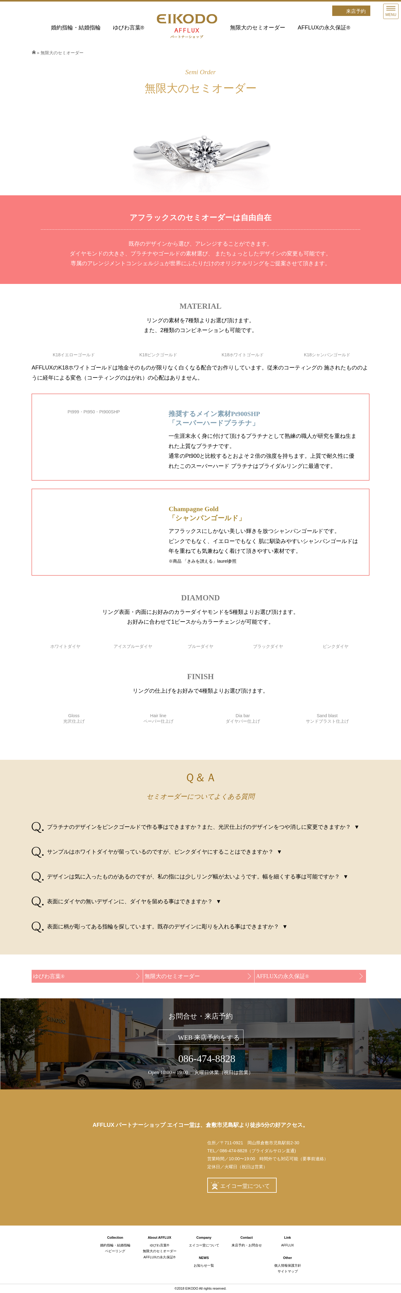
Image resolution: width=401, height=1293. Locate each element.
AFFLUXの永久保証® (159, 1257)
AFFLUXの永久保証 (324, 28)
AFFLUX (287, 1245)
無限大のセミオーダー (257, 28)
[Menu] (391, 11)
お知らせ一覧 (204, 1265)
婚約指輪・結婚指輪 (76, 28)
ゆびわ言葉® (159, 1245)
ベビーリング (115, 1251)
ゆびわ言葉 (128, 28)
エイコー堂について (245, 1186)
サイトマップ (288, 1271)
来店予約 (356, 11)
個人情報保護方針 (287, 1265)
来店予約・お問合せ (247, 1245)
